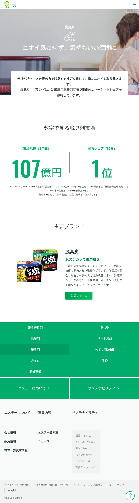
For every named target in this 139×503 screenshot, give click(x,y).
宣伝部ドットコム (85, 467)
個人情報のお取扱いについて (52, 484)
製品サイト (81, 435)
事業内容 (44, 412)
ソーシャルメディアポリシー (88, 484)
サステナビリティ (85, 412)
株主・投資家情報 (16, 450)
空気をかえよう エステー (11, 4)
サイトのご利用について (18, 484)
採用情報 (10, 441)
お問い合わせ (83, 454)
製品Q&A (80, 448)
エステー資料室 (48, 432)
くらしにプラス (84, 441)
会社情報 (10, 432)
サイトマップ (116, 484)
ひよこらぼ (81, 461)
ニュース (44, 441)
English (12, 490)
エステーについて (17, 412)
